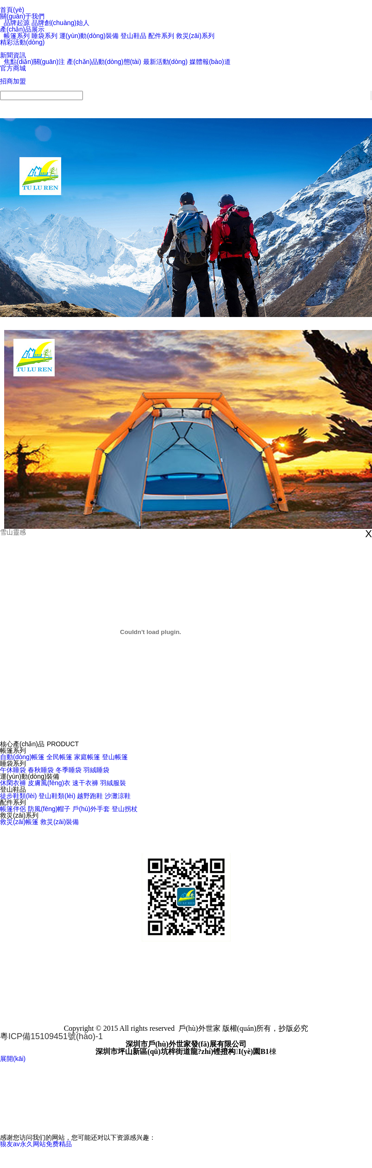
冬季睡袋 (69, 770)
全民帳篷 (59, 757)
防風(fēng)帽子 (49, 809)
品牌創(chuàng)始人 (60, 22)
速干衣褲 (85, 783)
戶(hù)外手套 (91, 809)
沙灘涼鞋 (118, 796)
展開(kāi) (12, 1058)
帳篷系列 (17, 35)
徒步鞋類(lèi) (18, 796)
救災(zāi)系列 (195, 35)
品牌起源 (17, 22)
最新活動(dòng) (165, 61)
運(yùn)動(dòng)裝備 (89, 35)
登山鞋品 (133, 35)
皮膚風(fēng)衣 (49, 783)
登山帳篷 (115, 757)
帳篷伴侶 (13, 809)
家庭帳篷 (87, 757)
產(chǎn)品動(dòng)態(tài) (104, 61)
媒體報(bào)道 (210, 61)
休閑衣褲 (13, 783)
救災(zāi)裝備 (59, 821)
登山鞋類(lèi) (56, 796)
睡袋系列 (44, 35)
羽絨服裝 (113, 783)
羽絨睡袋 (96, 770)
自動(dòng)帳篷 (22, 757)
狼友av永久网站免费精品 (36, 1144)
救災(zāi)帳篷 (19, 821)
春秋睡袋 (41, 770)
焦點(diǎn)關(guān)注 (34, 61)
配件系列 (161, 35)
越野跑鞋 (90, 796)
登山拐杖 (125, 809)
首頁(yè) (12, 9)
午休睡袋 (13, 770)
